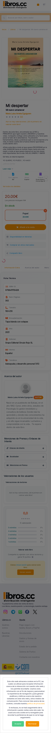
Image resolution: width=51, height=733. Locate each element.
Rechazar (32, 724)
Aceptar (18, 724)
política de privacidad (35, 704)
